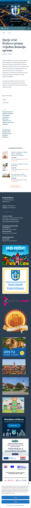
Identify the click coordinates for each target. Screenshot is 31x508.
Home (3, 33)
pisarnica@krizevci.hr (8, 212)
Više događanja (15, 186)
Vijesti (9, 33)
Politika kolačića (10, 505)
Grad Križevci (15, 19)
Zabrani (15, 502)
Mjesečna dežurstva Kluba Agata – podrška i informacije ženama (19, 153)
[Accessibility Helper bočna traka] (29, 2)
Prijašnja (4, 109)
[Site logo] (15, 16)
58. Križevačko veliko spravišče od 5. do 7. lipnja (19, 175)
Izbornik (15, 28)
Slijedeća (4, 128)
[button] (28, 483)
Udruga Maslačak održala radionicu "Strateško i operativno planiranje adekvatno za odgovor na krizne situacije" (8, 118)
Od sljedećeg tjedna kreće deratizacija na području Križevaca (7, 133)
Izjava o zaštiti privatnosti (19, 505)
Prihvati (15, 497)
